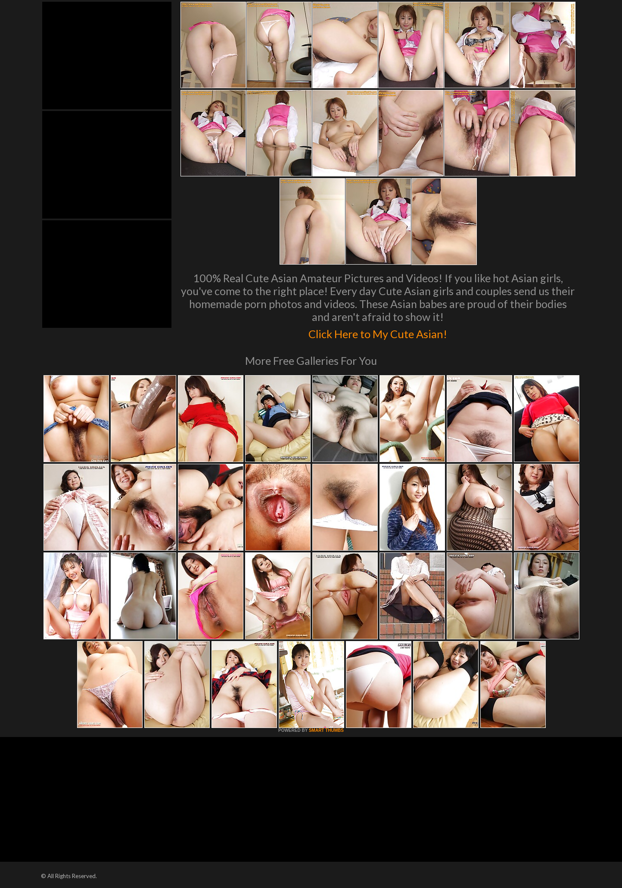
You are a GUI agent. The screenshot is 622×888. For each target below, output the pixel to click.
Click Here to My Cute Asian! (378, 332)
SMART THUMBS (326, 730)
